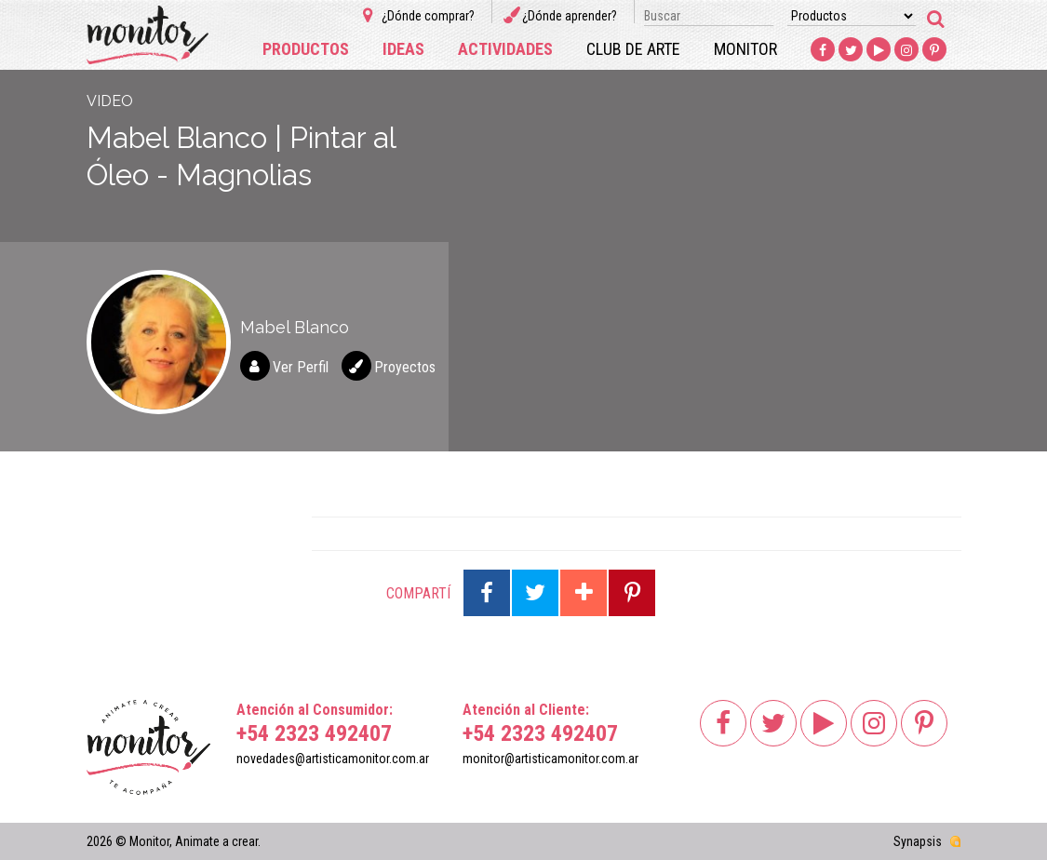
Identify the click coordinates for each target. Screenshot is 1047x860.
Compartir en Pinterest (632, 593)
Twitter (851, 50)
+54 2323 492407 (314, 733)
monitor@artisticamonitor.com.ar (550, 758)
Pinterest (935, 50)
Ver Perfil (301, 367)
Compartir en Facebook (486, 593)
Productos (305, 49)
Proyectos (405, 367)
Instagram (907, 50)
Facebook (823, 50)
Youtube (879, 50)
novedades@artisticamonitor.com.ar (332, 758)
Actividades (505, 49)
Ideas (403, 49)
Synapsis (917, 841)
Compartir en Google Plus (583, 593)
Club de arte (633, 49)
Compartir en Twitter (535, 593)
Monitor (745, 49)
